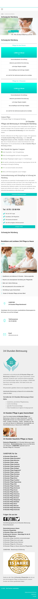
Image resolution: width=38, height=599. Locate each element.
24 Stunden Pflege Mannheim (11, 507)
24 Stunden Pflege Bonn (10, 503)
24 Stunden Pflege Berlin (10, 456)
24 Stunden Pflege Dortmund (11, 488)
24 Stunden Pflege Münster (11, 505)
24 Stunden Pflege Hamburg (11, 464)
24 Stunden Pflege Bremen (11, 492)
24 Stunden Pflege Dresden (11, 476)
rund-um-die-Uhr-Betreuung (16, 130)
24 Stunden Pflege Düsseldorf (11, 458)
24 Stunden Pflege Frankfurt (11, 480)
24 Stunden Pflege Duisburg (11, 496)
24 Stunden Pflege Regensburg (12, 482)
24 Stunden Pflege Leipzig (10, 462)
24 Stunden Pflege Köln (10, 484)
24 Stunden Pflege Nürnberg (11, 474)
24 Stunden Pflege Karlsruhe (11, 509)
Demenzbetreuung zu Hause (11, 528)
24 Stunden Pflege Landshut (11, 472)
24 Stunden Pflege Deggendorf (12, 470)
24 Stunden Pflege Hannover (11, 494)
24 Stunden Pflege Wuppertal (11, 499)
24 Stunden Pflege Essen (10, 490)
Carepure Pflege (5, 117)
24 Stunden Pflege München (11, 460)
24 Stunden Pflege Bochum (11, 497)
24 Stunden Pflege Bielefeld (11, 501)
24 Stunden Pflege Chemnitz (11, 486)
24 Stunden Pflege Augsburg (11, 466)
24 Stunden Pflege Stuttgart (11, 468)
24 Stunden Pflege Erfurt (10, 478)
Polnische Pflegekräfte (9, 530)
